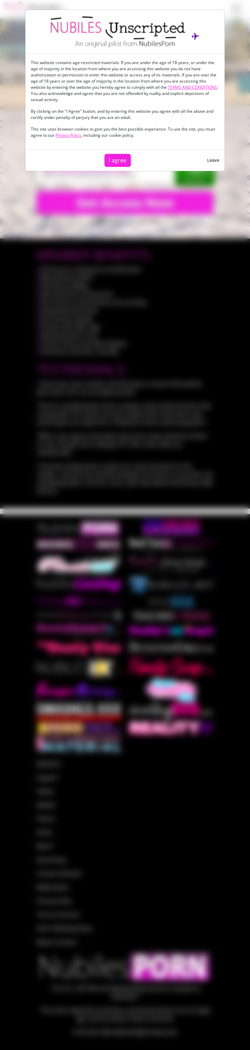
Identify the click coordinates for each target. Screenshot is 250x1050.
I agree (117, 160)
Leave (213, 160)
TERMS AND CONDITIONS (192, 87)
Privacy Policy (68, 135)
